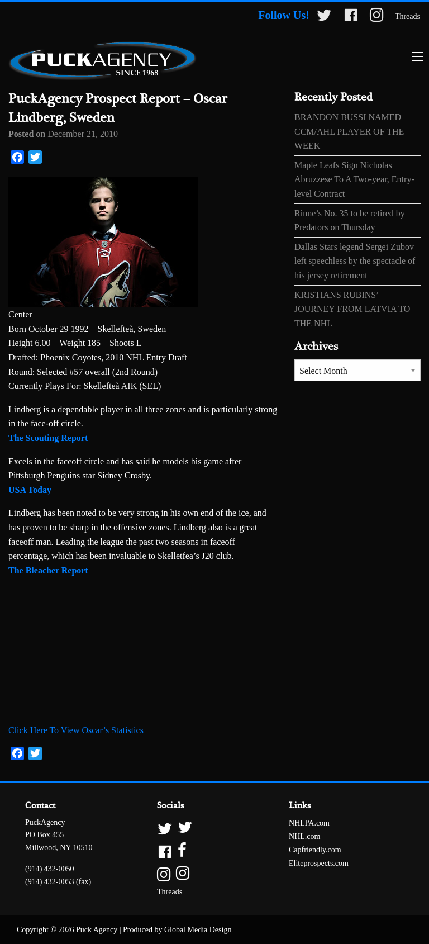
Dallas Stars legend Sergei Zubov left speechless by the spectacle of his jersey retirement (354, 261)
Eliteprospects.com (319, 863)
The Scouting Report (48, 438)
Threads (407, 16)
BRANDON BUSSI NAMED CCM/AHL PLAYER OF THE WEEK (349, 131)
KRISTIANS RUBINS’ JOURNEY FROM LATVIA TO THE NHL (352, 309)
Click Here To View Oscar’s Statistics (76, 730)
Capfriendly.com (315, 850)
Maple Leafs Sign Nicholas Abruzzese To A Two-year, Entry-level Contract (354, 179)
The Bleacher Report (48, 570)
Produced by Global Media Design (177, 930)
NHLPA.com (309, 823)
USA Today (29, 490)
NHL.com (304, 836)
